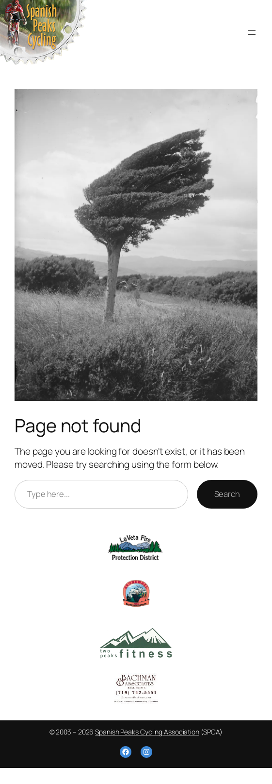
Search (227, 493)
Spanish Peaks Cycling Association (147, 731)
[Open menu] (251, 32)
